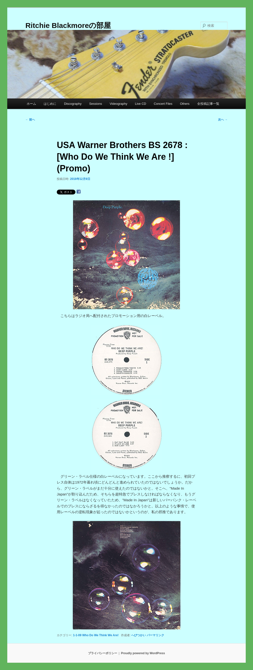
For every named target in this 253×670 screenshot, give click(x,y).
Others (184, 104)
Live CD (140, 104)
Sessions (95, 104)
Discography (73, 104)
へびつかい (138, 635)
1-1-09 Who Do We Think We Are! (96, 635)
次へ (223, 119)
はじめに (50, 104)
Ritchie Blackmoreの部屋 (68, 25)
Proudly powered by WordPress (143, 653)
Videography (118, 104)
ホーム (31, 104)
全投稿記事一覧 (208, 104)
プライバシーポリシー (102, 653)
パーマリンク (155, 635)
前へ (30, 119)
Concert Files (163, 104)
